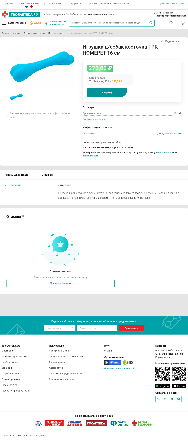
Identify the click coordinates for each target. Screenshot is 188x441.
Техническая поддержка (61, 379)
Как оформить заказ (30, 3)
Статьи (108, 350)
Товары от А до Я (10, 385)
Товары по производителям (16, 390)
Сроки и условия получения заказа (67, 356)
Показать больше (60, 283)
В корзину (107, 92)
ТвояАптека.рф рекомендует (55, 22)
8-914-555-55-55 (164, 152)
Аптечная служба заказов (15, 356)
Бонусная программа (173, 3)
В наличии (47, 175)
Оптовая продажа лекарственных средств (109, 3)
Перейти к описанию (95, 119)
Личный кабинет (57, 362)
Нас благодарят (10, 362)
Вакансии (7, 368)
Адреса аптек (55, 3)
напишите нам (90, 155)
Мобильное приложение (170, 363)
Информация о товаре (16, 175)
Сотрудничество (10, 373)
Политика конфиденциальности (65, 373)
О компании (7, 3)
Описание (15, 185)
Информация (75, 3)
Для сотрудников (11, 379)
